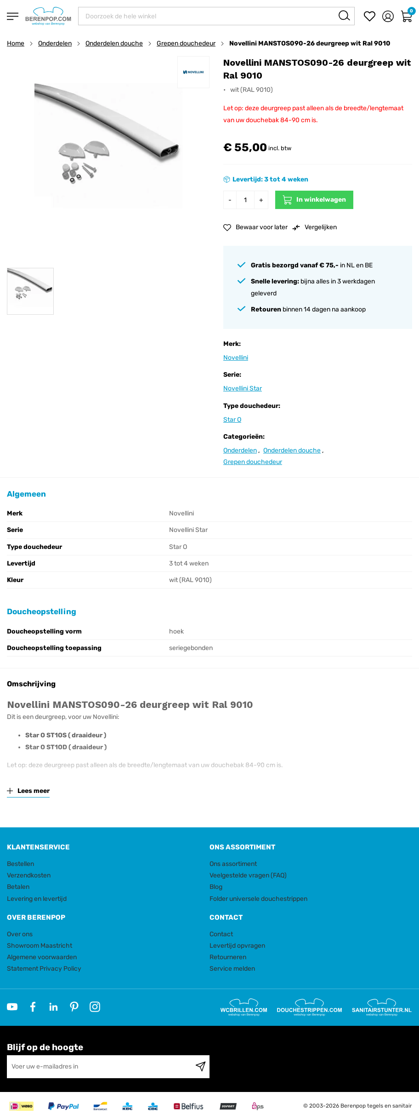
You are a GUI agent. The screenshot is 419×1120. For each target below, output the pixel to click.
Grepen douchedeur (186, 43)
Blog (216, 887)
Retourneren (228, 957)
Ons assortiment (233, 864)
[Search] (344, 15)
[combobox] (216, 16)
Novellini (235, 358)
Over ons (20, 934)
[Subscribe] (200, 1066)
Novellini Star (242, 388)
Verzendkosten (29, 875)
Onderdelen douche (114, 43)
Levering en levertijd (37, 899)
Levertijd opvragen (237, 946)
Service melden (232, 969)
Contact (221, 934)
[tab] (105, 847)
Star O (232, 420)
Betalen (18, 887)
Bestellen (20, 864)
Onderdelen (55, 43)
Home (15, 43)
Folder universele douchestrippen (258, 899)
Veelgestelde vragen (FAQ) (248, 875)
